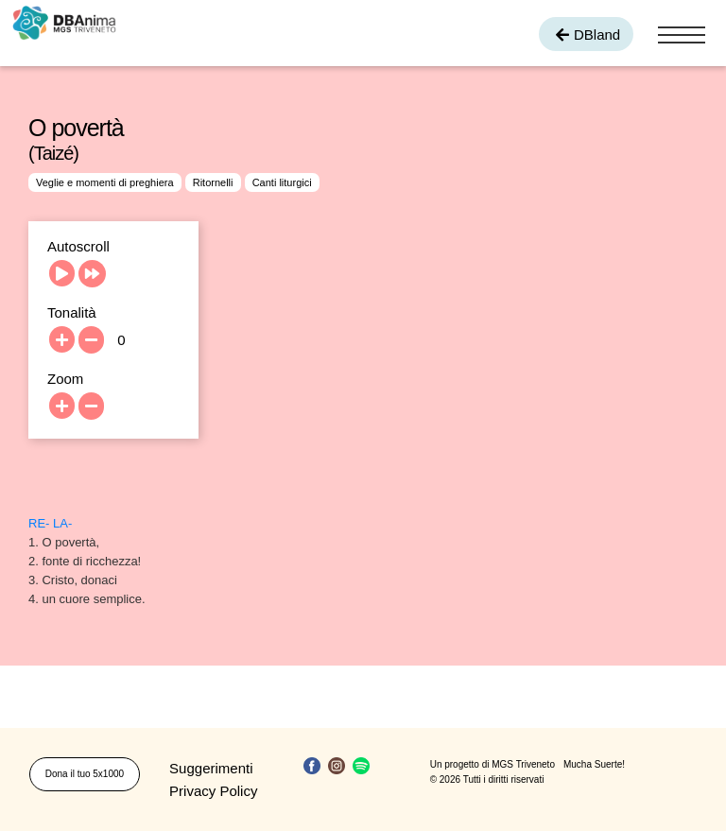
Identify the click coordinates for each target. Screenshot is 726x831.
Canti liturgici (282, 182)
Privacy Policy (213, 791)
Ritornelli (213, 182)
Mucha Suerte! (594, 764)
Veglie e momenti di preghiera (105, 182)
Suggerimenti (210, 768)
